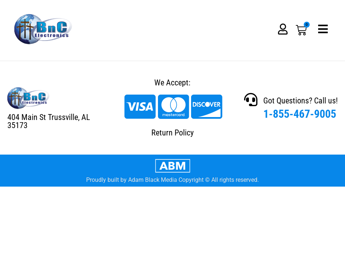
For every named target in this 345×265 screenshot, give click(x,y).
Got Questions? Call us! (300, 100)
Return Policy (172, 132)
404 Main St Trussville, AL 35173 (48, 121)
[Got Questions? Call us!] (250, 99)
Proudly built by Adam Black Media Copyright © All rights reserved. (172, 179)
